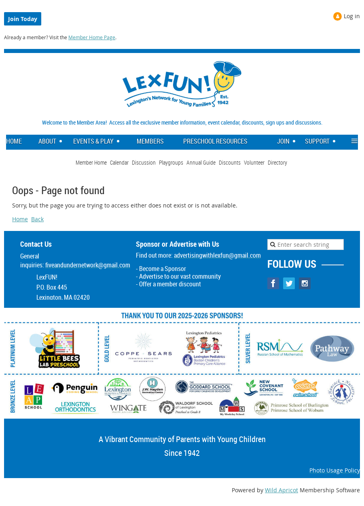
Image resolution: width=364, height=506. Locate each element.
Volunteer (254, 162)
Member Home (91, 162)
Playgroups (171, 162)
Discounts (230, 162)
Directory (277, 162)
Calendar (119, 162)
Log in (352, 16)
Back (37, 219)
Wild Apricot (281, 490)
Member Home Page (91, 37)
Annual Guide (201, 162)
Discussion (144, 162)
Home (20, 219)
